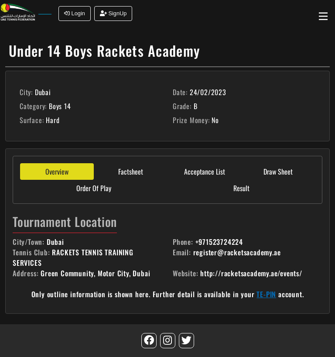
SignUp (113, 13)
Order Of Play (93, 188)
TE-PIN (266, 294)
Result (241, 188)
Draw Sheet (278, 171)
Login (74, 13)
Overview (56, 171)
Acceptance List (204, 171)
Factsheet (130, 171)
